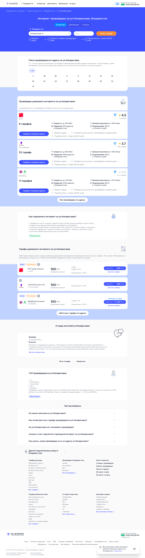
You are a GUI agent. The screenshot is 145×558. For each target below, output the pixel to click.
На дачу (73, 3)
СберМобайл (66, 497)
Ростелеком (66, 465)
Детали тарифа (115, 272)
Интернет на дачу (103, 475)
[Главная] (12, 3)
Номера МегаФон (102, 502)
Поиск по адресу (102, 469)
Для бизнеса (52, 3)
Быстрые (32, 477)
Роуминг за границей (36, 514)
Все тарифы (34, 490)
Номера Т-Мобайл (102, 509)
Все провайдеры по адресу (72, 200)
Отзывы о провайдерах (105, 463)
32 (112, 81)
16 (101, 76)
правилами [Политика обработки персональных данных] (118, 551)
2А (44, 76)
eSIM (30, 519)
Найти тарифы (106, 33)
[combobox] (48, 33)
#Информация (35, 236)
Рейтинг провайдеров (104, 466)
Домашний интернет (36, 463)
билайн (64, 463)
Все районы (65, 544)
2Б (56, 76)
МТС (64, 468)
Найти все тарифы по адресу (72, 313)
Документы (42, 544)
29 (90, 81)
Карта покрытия (34, 11)
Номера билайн (101, 497)
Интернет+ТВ (33, 465)
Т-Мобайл (65, 511)
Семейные (32, 509)
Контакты (79, 541)
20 (33, 81)
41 (33, 86)
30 (101, 81)
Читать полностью (37, 352)
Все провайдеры (69, 473)
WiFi (30, 482)
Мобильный (63, 3)
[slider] (72, 153)
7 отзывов (122, 118)
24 (56, 81)
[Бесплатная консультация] (130, 3)
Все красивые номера (105, 512)
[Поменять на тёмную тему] (117, 3)
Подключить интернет (15, 11)
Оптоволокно (33, 487)
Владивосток (49, 11)
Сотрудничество (100, 541)
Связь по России (34, 516)
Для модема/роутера (36, 497)
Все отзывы (65, 361)
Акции (31, 473)
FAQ (54, 541)
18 (112, 76)
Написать (81, 361)
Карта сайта (114, 541)
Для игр (31, 480)
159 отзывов (122, 147)
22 (44, 81)
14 (89, 76)
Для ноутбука (33, 499)
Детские (32, 511)
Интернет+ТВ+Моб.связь (37, 468)
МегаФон (65, 470)
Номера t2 (100, 507)
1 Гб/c (31, 475)
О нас (26, 541)
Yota (64, 507)
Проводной (33, 485)
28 (78, 81)
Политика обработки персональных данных (88, 544)
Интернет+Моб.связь (36, 470)
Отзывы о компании (65, 541)
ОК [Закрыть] (134, 549)
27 (67, 81)
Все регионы (53, 544)
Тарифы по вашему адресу (34, 134)
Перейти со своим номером (38, 521)
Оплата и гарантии (38, 541)
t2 (63, 509)
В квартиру (41, 3)
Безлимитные (33, 502)
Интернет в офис (102, 472)
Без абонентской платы (37, 507)
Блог (49, 541)
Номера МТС (100, 499)
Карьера (88, 541)
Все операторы (69, 514)
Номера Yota (100, 504)
